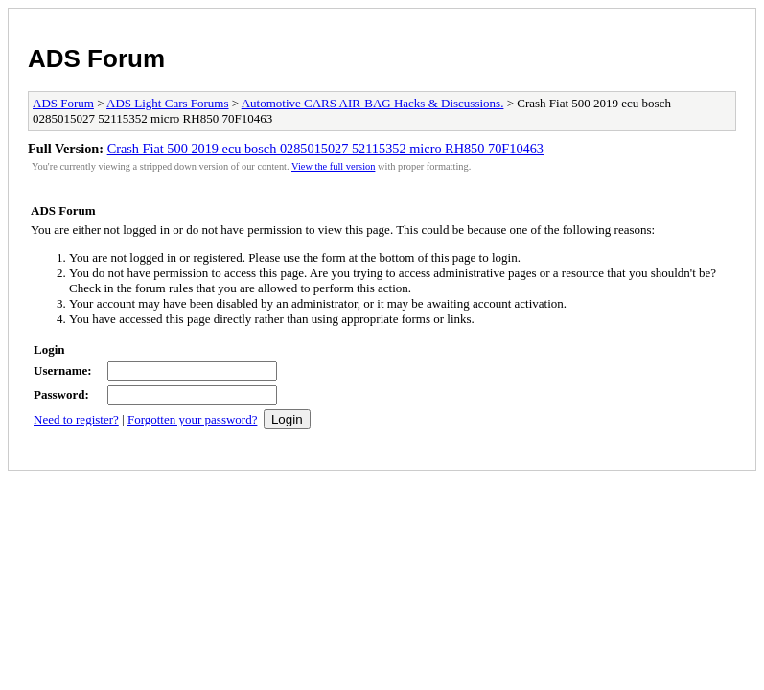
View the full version (333, 166)
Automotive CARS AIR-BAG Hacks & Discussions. (373, 103)
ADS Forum (96, 58)
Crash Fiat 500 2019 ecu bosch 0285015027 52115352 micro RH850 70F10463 (325, 148)
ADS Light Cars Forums (167, 103)
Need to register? (76, 419)
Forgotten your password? (192, 419)
